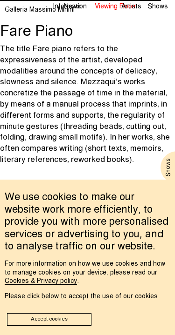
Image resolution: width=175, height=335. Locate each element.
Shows (158, 6)
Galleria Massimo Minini (40, 10)
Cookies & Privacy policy (41, 281)
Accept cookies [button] (49, 319)
